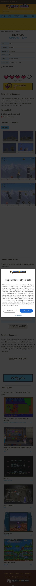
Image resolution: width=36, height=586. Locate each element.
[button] (18, 315)
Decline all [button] (10, 310)
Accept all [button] (26, 310)
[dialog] (18, 293)
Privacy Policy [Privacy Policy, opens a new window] (15, 305)
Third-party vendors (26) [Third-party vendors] (24, 293)
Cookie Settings (6, 305)
